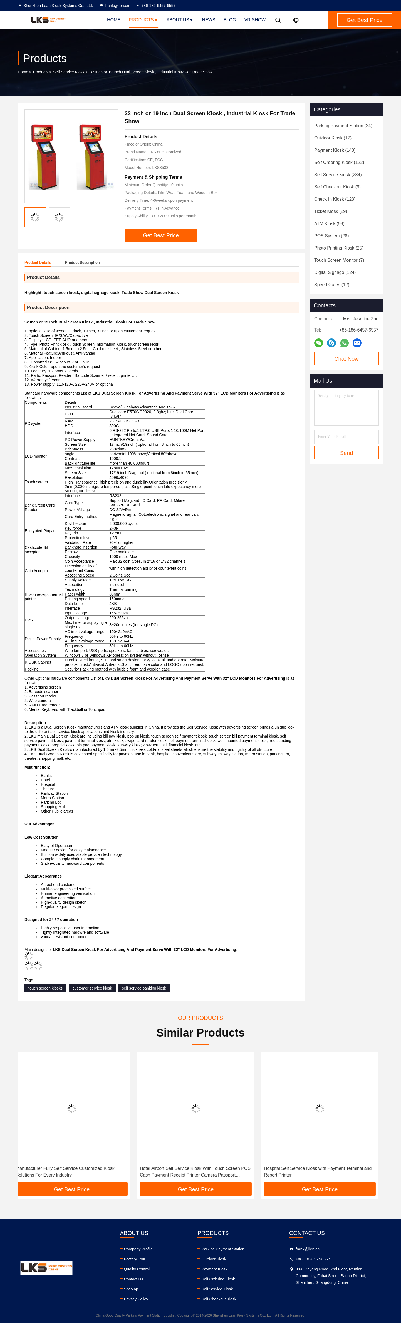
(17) (333, 138)
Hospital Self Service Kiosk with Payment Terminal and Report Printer (322, 1171)
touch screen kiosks (45, 988)
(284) (338, 174)
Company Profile (138, 1249)
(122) (339, 162)
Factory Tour (134, 1259)
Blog (230, 20)
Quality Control (137, 1269)
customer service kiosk (92, 988)
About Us (180, 20)
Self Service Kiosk (69, 72)
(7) (339, 260)
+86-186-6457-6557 (155, 5)
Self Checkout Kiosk (218, 1299)
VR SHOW (255, 20)
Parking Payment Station (222, 1249)
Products (143, 20)
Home (113, 20)
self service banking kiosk (144, 988)
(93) (329, 223)
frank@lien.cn (114, 5)
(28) (331, 235)
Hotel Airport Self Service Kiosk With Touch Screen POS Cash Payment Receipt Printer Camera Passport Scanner (200, 1172)
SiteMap (131, 1289)
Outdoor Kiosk (213, 1259)
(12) (331, 284)
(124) (335, 272)
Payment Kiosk (214, 1269)
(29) (330, 211)
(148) (335, 150)
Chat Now (346, 359)
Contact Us (133, 1279)
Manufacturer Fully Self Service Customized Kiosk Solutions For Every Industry (70, 1171)
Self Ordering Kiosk (218, 1279)
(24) (343, 125)
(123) (335, 199)
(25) (338, 248)
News (208, 20)
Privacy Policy (136, 1299)
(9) (337, 187)
